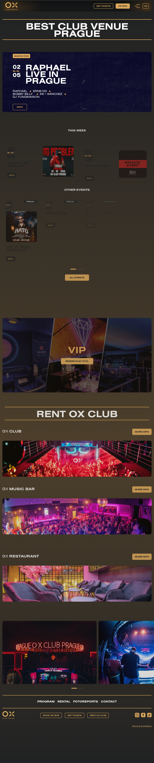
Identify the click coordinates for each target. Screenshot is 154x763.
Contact (109, 701)
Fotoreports (85, 701)
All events (77, 285)
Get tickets (103, 6)
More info (142, 439)
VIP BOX (122, 6)
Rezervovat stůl (77, 369)
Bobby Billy (23, 93)
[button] (73, 277)
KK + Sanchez (51, 93)
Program (46, 701)
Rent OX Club (98, 715)
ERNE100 (40, 90)
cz (145, 6)
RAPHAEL (20, 90)
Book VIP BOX (51, 715)
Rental (64, 701)
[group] (49, 660)
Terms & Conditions (142, 726)
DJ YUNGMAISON (26, 96)
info (20, 107)
